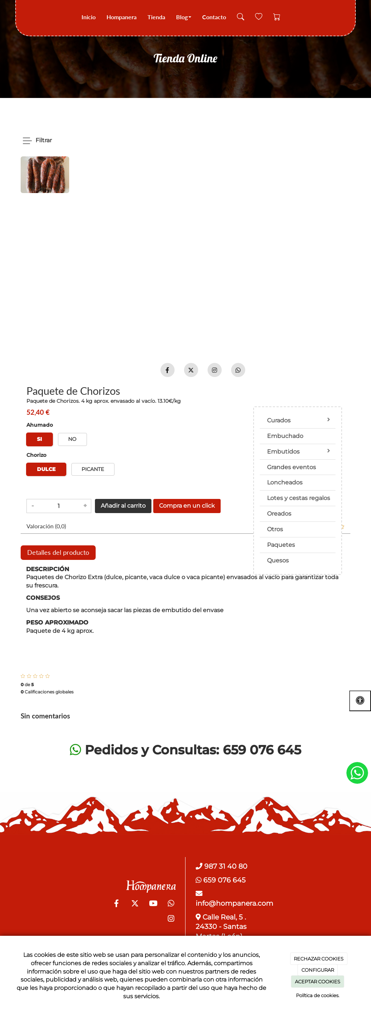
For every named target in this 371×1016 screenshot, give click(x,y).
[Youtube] (153, 904)
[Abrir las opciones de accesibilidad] (360, 701)
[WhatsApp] (171, 904)
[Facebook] (117, 904)
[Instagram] (171, 919)
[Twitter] (135, 904)
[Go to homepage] (25, 17)
